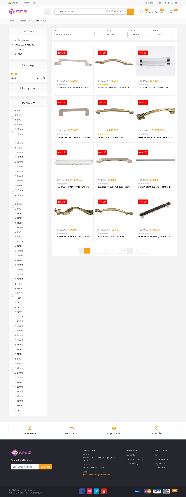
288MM (19, 162)
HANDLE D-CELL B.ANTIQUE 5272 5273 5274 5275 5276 (115, 137)
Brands (132, 30)
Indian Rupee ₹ (30, 3)
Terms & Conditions (135, 459)
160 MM (19, 133)
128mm (19, 386)
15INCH (19, 340)
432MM (19, 255)
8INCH (18, 222)
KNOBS (18, 54)
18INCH (19, 316)
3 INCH (18, 208)
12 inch (18, 312)
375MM (19, 279)
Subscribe (45, 466)
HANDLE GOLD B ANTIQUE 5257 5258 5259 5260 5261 (115, 87)
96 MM (18, 124)
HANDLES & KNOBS (39, 20)
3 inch (18, 410)
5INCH (18, 344)
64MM (18, 260)
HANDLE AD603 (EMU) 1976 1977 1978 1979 (155, 236)
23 (142, 251)
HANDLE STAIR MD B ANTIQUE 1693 (155, 137)
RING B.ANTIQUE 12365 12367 (111, 236)
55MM (18, 283)
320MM (19, 166)
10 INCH (19, 237)
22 (136, 251)
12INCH (19, 176)
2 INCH (18, 405)
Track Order (147, 3)
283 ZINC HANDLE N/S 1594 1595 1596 (155, 187)
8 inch (18, 302)
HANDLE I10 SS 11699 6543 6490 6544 (74, 137)
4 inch (18, 297)
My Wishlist (160, 463)
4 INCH (18, 110)
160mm (19, 368)
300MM (19, 330)
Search (57, 30)
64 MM (18, 204)
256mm (19, 396)
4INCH (18, 218)
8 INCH (18, 119)
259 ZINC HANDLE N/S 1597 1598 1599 (115, 187)
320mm (19, 377)
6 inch (18, 307)
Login (159, 3)
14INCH (19, 321)
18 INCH (19, 293)
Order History (161, 459)
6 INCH (18, 115)
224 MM (19, 138)
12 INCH (19, 199)
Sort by (108, 30)
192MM (19, 227)
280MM (19, 274)
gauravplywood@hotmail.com (97, 474)
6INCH (18, 246)
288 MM (19, 143)
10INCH (19, 241)
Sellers (155, 30)
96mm (18, 363)
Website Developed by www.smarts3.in (25, 493)
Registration (171, 3)
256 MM (19, 194)
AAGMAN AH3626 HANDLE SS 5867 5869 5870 (74, 87)
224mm (19, 372)
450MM (19, 335)
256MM (19, 171)
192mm (19, 391)
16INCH (19, 326)
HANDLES (19, 49)
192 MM (19, 190)
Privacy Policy (132, 463)
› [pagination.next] (147, 251)
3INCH (18, 213)
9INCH (18, 354)
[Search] (78, 12)
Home (11, 20)
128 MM (19, 129)
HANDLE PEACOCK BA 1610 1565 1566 (74, 236)
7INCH (18, 349)
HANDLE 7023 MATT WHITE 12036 (73, 187)
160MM (19, 152)
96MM (18, 148)
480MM (19, 401)
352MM (19, 251)
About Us (130, 455)
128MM (19, 180)
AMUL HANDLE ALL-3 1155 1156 (153, 87)
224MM (19, 157)
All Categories (22, 20)
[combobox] (114, 12)
